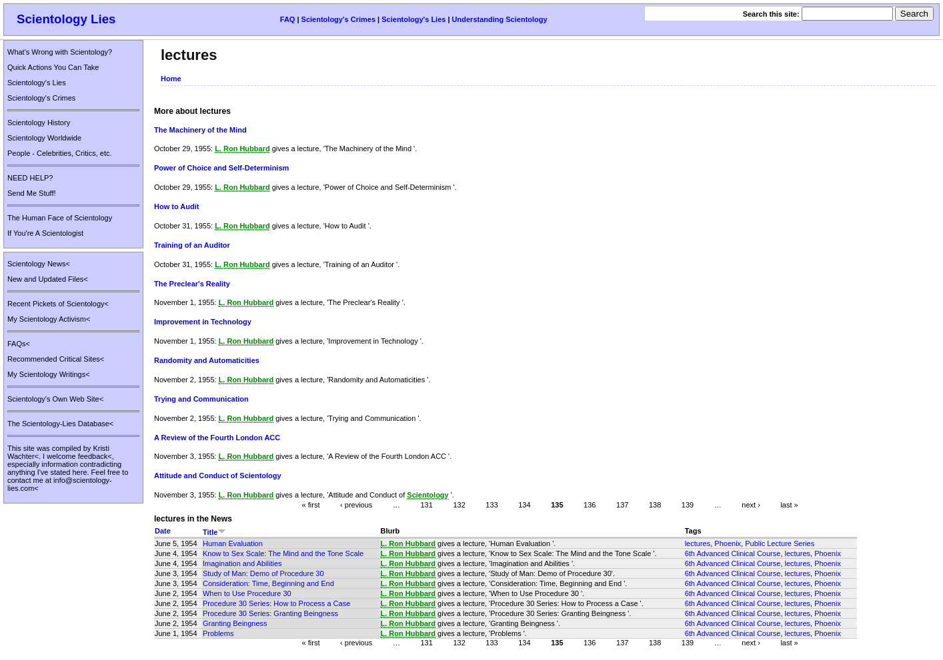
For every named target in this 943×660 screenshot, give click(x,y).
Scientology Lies (66, 19)
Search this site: (772, 14)
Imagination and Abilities (242, 563)
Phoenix (727, 543)
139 (688, 505)
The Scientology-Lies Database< (60, 424)
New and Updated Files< (47, 279)
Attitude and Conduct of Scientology (217, 476)
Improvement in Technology (202, 322)
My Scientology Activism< (48, 319)
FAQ (287, 19)
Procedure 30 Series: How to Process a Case (276, 603)
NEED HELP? (30, 178)
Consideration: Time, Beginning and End (268, 583)
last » (789, 505)
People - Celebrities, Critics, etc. (59, 153)
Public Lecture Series (779, 543)
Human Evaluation (233, 543)
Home (171, 79)
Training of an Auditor (192, 245)
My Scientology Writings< (48, 374)
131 (426, 505)
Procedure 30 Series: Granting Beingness (270, 613)
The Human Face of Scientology (59, 218)
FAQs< (18, 344)
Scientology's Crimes (338, 19)
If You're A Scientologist (45, 233)
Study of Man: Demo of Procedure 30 (263, 573)
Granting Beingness (235, 623)
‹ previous (356, 505)
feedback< (95, 456)
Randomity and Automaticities (206, 360)
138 (655, 505)
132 (459, 505)
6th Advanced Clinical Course (733, 553)
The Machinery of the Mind (200, 130)
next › (751, 505)
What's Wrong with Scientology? (59, 52)
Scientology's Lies (413, 19)
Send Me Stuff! (31, 193)
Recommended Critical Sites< (55, 359)
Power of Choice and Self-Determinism (221, 168)
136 (590, 505)
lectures (698, 543)
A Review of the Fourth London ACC (217, 438)
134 (524, 505)
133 (492, 505)
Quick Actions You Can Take (53, 67)
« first (311, 505)
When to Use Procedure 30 (247, 593)
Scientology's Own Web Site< (55, 399)
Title (214, 532)
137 (622, 505)
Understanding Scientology (500, 19)
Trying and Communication (201, 399)
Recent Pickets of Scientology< (58, 304)
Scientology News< (38, 264)
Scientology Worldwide (44, 138)
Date (163, 531)
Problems (218, 633)
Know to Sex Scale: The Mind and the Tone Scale (283, 553)
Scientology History (38, 123)
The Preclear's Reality (192, 284)
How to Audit (176, 206)
